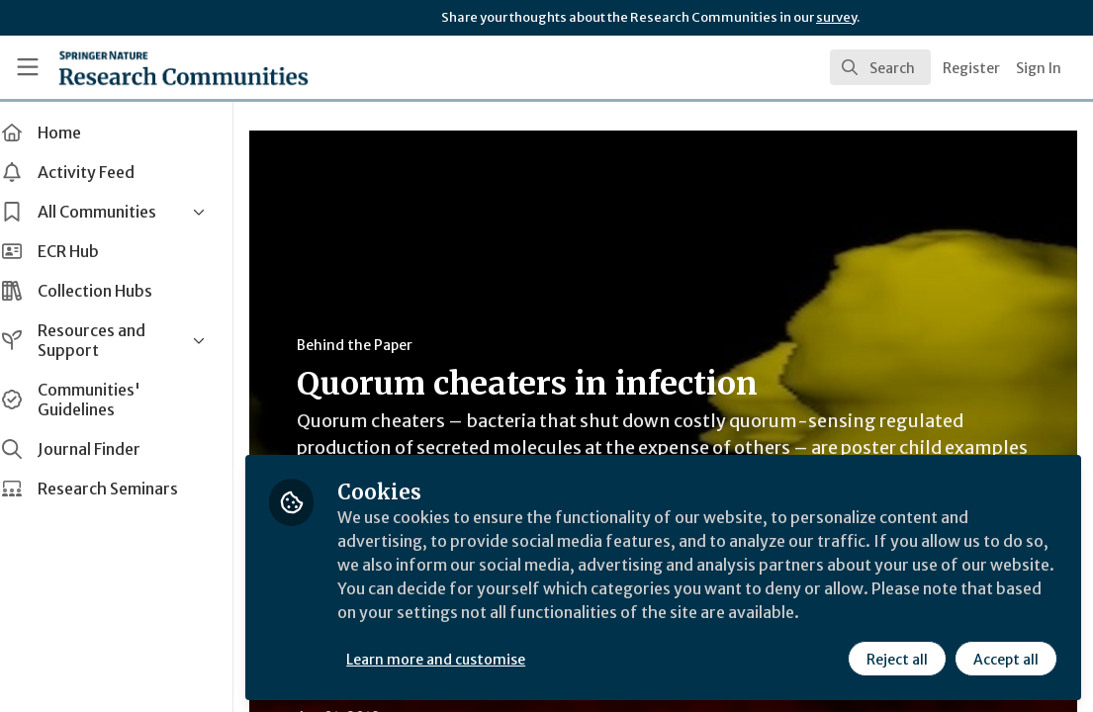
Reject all (897, 659)
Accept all (1006, 659)
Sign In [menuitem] (1038, 68)
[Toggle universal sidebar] (27, 67)
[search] (880, 67)
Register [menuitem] (971, 68)
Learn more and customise (455, 659)
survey (836, 17)
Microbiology (458, 702)
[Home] (150, 67)
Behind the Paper (374, 345)
